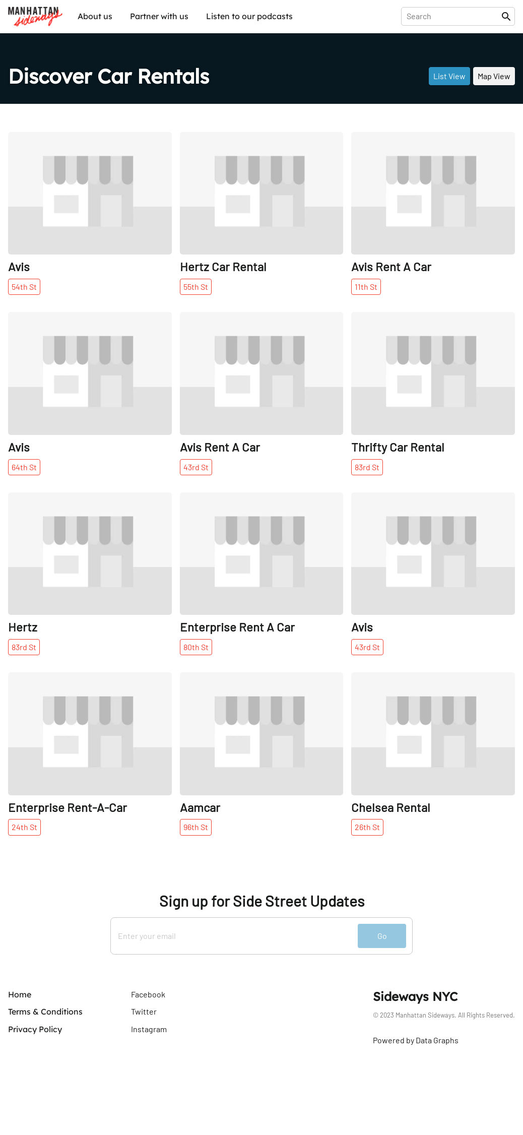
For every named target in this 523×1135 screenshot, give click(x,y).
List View (449, 76)
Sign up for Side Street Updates (261, 901)
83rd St (367, 467)
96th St (195, 827)
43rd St (196, 467)
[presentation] (453, 16)
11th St (366, 286)
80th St (196, 647)
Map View (494, 76)
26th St (367, 827)
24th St (24, 827)
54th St (24, 286)
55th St (195, 286)
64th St (24, 467)
